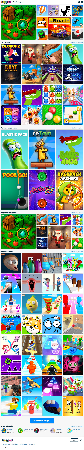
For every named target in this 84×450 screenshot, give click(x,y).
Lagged (6, 2)
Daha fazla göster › (77, 42)
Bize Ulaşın (15, 444)
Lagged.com (7, 440)
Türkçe (74, 440)
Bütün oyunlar (6, 444)
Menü (82, 2)
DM (81, 440)
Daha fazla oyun (40, 421)
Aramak (79, 2)
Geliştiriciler (23, 444)
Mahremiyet (32, 444)
